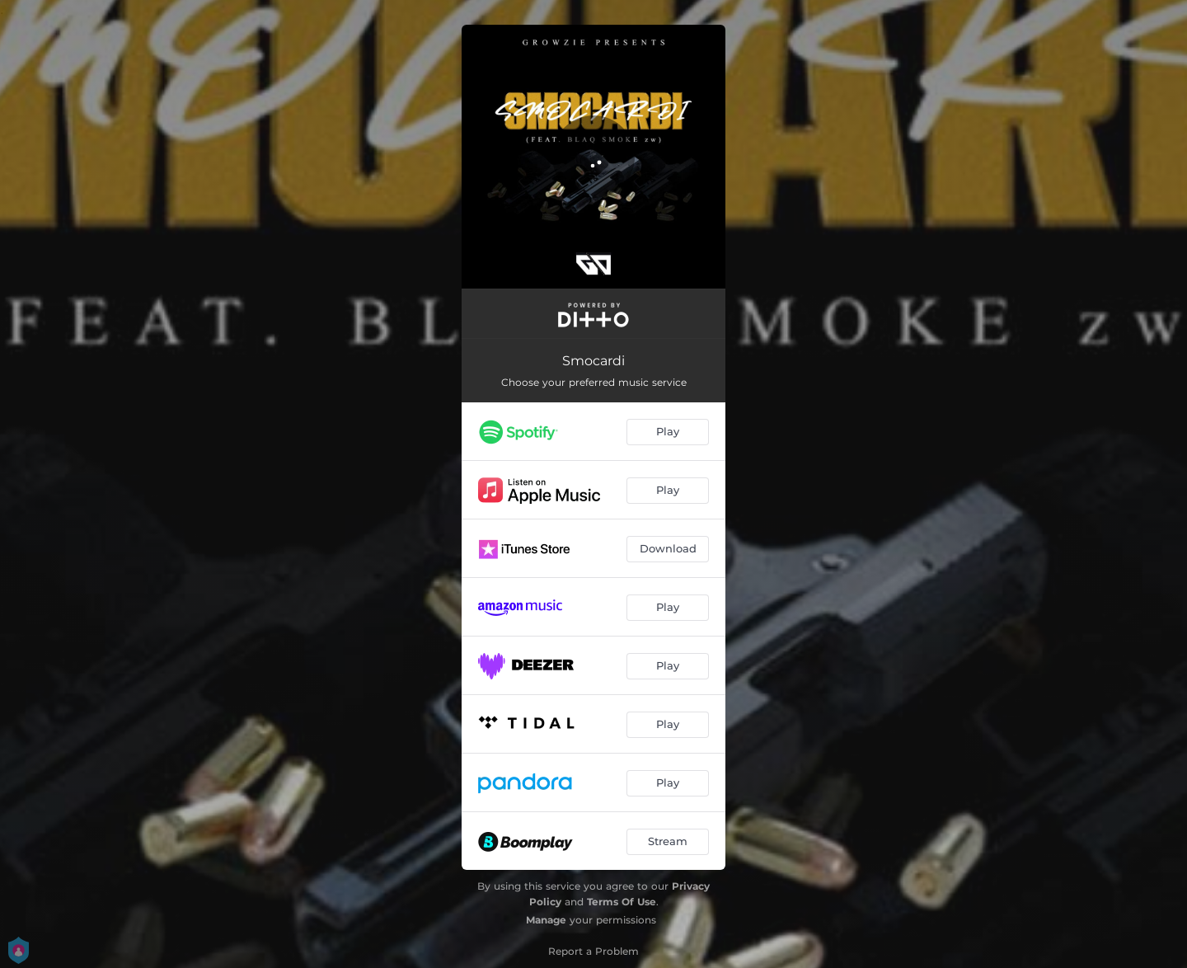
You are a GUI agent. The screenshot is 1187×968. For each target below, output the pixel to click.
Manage (546, 920)
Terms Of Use (621, 901)
